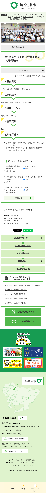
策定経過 (22, 261)
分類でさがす (24, 15)
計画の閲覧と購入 (23, 246)
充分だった (9, 168)
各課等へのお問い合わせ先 (16, 438)
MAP (23, 418)
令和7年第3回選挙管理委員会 (16, 294)
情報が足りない (11, 171)
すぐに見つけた (11, 190)
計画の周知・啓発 (21, 238)
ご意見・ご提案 (27, 465)
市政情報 (34, 15)
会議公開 (17, 17)
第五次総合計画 (23, 269)
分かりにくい (10, 182)
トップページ (12, 15)
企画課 (6, 215)
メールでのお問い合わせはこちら (16, 223)
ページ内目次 (23, 70)
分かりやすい (10, 179)
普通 (26, 168)
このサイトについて (15, 460)
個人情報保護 (30, 460)
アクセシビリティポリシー (28, 463)
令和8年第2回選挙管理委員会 (16, 298)
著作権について (10, 463)
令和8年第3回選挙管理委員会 (16, 290)
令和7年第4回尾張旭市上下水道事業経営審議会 (22, 285)
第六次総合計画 (28, 17)
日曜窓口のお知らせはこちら (17, 451)
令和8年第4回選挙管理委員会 (16, 303)
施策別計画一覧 (23, 253)
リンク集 (16, 465)
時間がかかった (11, 193)
